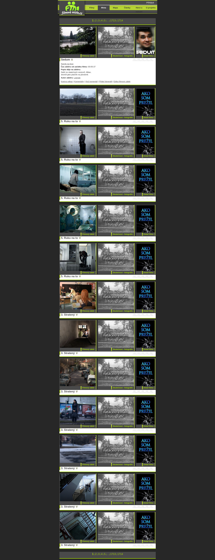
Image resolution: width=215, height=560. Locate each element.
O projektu (151, 8)
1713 (113, 20)
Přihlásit (150, 2)
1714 (120, 20)
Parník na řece (67, 64)
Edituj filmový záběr (122, 81)
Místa (103, 8)
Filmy (91, 8)
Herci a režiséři (139, 10)
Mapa (115, 8)
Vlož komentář (91, 81)
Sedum (65, 59)
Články (127, 8)
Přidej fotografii (105, 81)
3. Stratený (68, 314)
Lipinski (77, 78)
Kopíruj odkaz (67, 81)
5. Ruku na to (69, 121)
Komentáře (79, 81)
